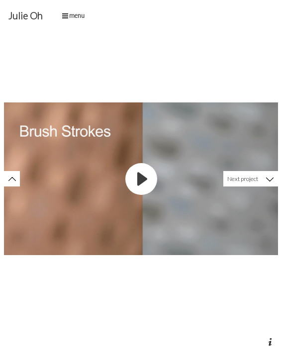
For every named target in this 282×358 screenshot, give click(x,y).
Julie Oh (25, 15)
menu (73, 15)
